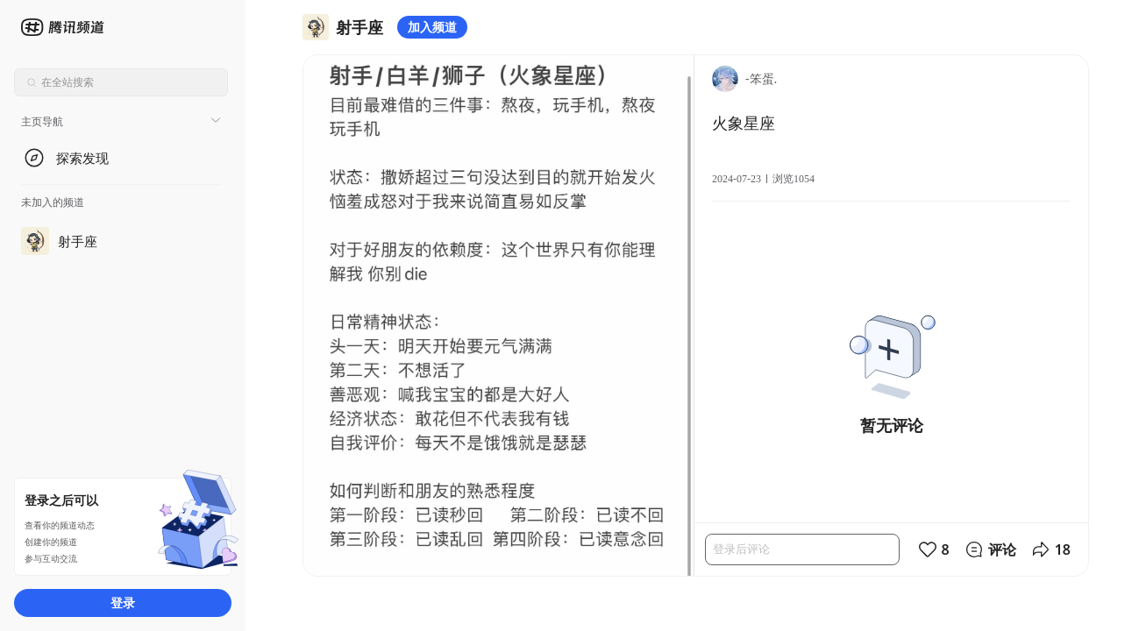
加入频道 (432, 26)
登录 (122, 602)
